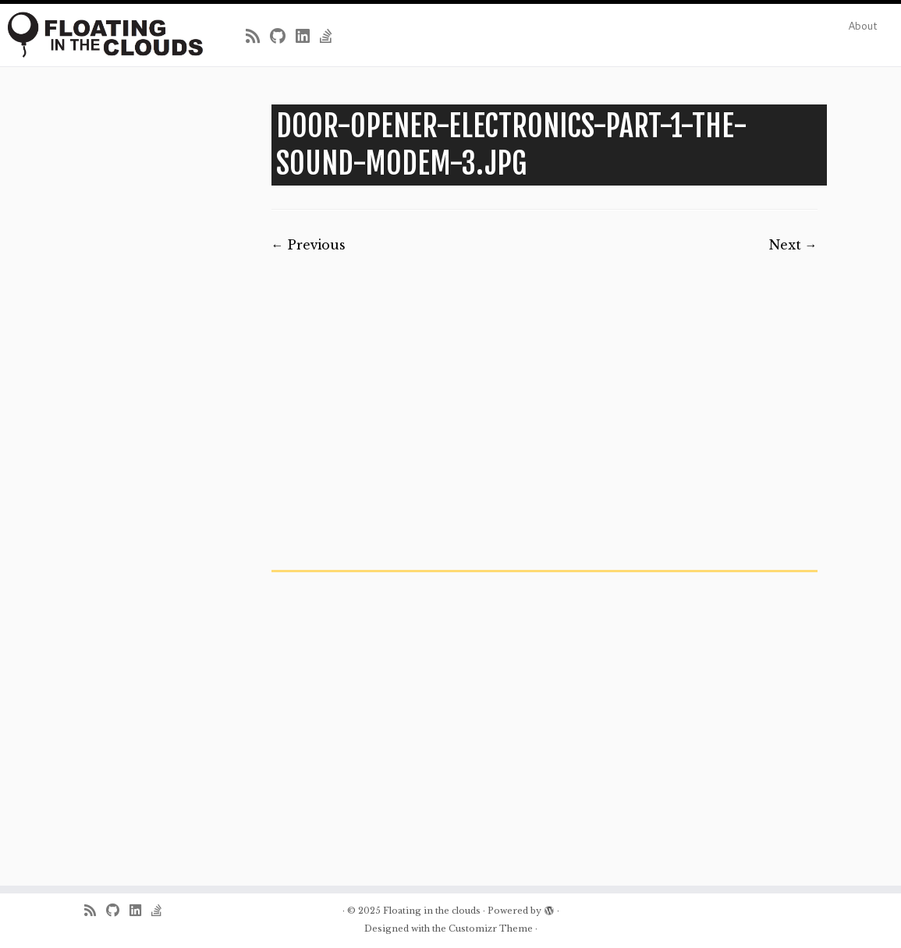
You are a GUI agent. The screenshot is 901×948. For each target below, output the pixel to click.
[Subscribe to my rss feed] (258, 37)
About (863, 26)
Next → (793, 245)
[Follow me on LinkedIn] (308, 37)
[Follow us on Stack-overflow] (331, 37)
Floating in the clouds (432, 910)
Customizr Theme (491, 928)
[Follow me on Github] (283, 37)
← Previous (308, 245)
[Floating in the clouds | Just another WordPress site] (105, 35)
